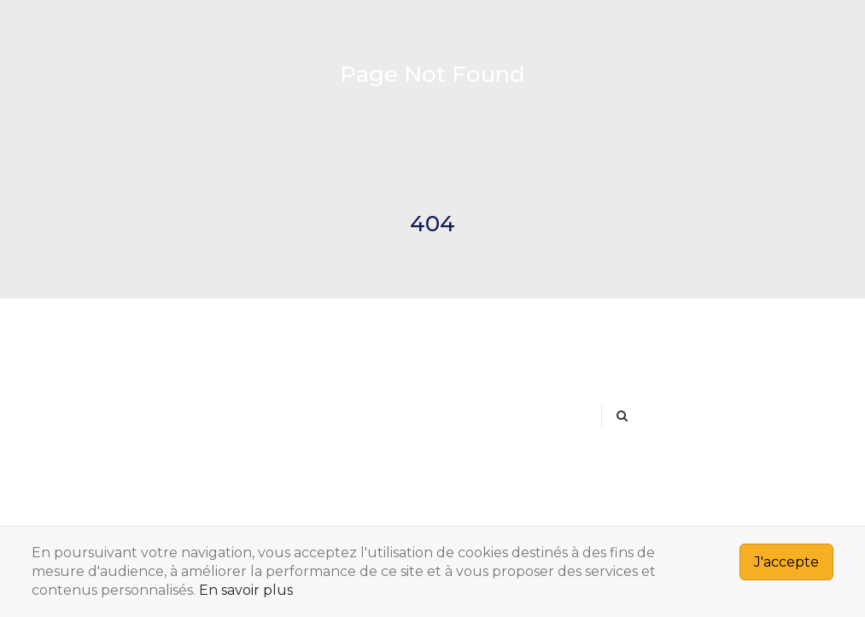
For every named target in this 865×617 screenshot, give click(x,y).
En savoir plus (246, 590)
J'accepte (786, 562)
